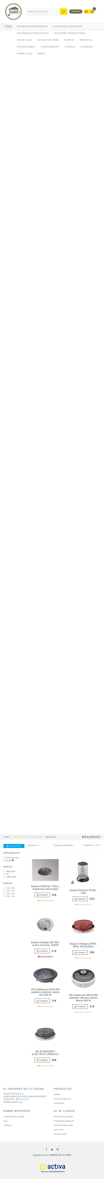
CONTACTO (7, 1125)
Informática (86, 40)
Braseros (51, 837)
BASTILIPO (9, 871)
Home (6, 837)
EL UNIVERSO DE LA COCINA (13, 1117)
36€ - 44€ (8, 893)
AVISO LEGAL (59, 1130)
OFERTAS (57, 1095)
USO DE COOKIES (60, 1134)
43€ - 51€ (8, 896)
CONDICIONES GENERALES (64, 1121)
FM (6, 874)
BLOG (5, 1121)
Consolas (70, 47)
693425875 (22, 1099)
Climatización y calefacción (67, 26)
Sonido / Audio (24, 40)
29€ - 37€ (8, 891)
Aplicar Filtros (14, 846)
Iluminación (87, 47)
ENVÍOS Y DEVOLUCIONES (63, 1117)
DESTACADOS (59, 1103)
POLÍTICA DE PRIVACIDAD (63, 1125)
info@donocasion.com (12, 1102)
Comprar (42, 895)
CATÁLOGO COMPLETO (62, 1099)
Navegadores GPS (50, 47)
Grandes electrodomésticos (32, 26)
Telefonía (69, 40)
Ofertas (75, 11)
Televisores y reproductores (69, 33)
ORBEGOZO (9, 877)
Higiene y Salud (24, 53)
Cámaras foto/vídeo (48, 40)
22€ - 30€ (8, 888)
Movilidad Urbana (26, 47)
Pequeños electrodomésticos (33, 33)
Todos (8, 26)
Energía (41, 53)
